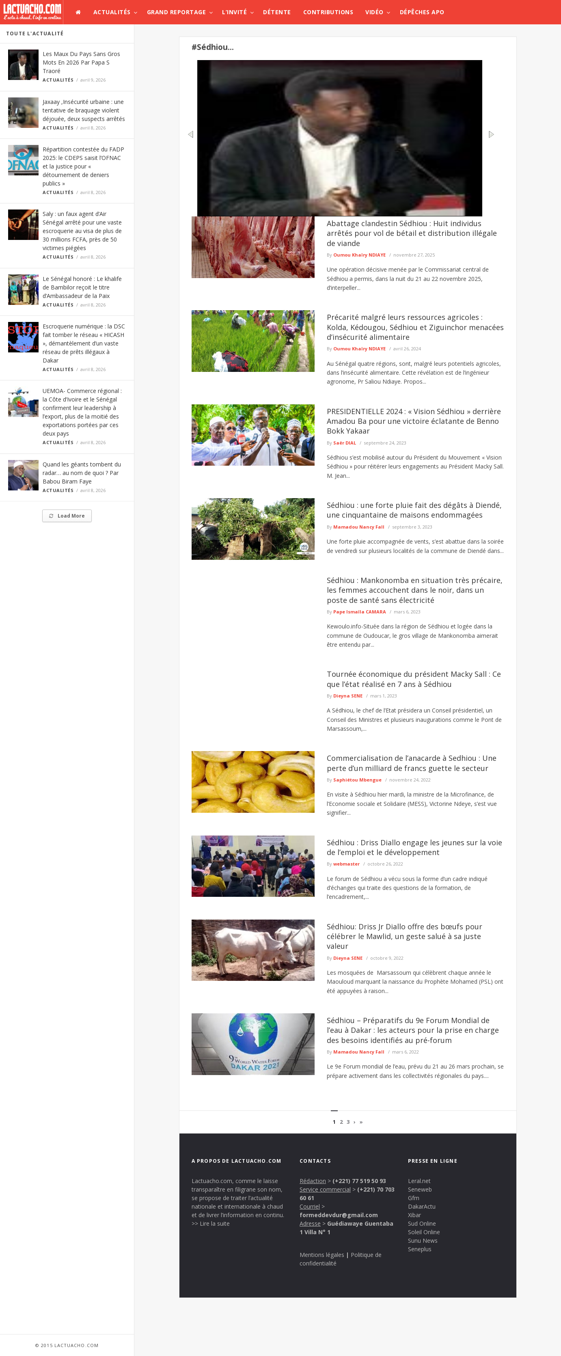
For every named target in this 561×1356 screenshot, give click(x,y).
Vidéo (374, 12)
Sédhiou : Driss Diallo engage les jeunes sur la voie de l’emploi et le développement (414, 847)
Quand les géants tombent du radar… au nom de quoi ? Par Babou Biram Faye (82, 472)
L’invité (234, 12)
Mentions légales (322, 1255)
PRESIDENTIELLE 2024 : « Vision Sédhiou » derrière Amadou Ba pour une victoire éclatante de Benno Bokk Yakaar (414, 421)
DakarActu (422, 1206)
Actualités (112, 12)
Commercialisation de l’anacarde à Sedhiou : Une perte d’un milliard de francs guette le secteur (411, 763)
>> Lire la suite (211, 1223)
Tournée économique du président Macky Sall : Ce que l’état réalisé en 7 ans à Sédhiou (414, 679)
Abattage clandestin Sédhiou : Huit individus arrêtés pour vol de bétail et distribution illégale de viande (412, 233)
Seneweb (420, 1189)
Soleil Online (424, 1232)
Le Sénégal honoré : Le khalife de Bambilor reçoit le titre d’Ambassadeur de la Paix (82, 287)
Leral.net (419, 1181)
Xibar (414, 1215)
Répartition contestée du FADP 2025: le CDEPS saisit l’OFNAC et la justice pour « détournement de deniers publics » (83, 166)
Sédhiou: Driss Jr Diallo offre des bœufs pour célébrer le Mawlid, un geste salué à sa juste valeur (404, 936)
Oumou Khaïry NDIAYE (359, 255)
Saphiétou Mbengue (357, 780)
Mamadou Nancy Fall (358, 527)
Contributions (328, 12)
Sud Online (422, 1223)
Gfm (413, 1198)
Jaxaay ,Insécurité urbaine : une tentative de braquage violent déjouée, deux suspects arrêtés (84, 110)
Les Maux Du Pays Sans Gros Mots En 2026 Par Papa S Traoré (81, 62)
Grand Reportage (176, 12)
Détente (277, 12)
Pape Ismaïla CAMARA (359, 612)
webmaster (346, 864)
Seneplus (420, 1249)
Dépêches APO (422, 12)
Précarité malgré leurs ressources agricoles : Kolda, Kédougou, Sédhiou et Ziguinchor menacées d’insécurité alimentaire (415, 327)
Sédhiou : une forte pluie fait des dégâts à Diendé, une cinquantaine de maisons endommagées (414, 510)
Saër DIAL (344, 443)
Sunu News (423, 1240)
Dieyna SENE (347, 696)
